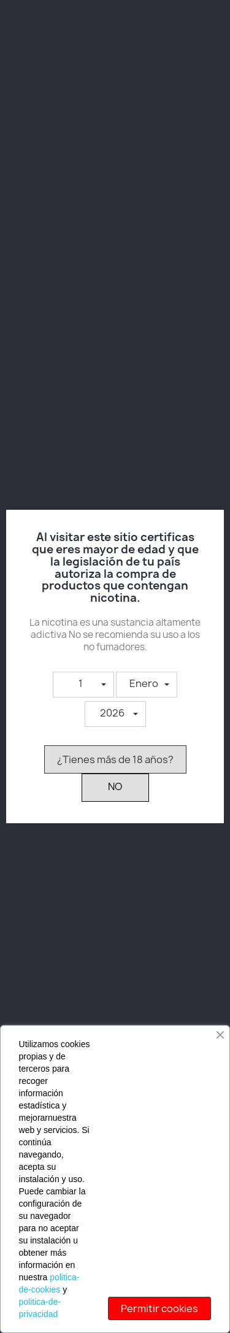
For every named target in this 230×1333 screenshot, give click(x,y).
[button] (83, 684)
